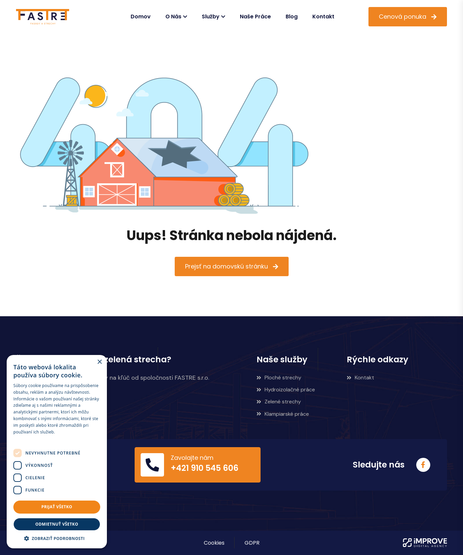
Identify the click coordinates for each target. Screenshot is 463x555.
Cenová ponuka (402, 16)
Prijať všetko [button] (56, 507)
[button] (56, 538)
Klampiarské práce (283, 413)
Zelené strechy (279, 401)
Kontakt (323, 16)
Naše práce (255, 16)
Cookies (214, 543)
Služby (210, 16)
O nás (173, 16)
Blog (292, 16)
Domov (141, 16)
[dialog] (57, 451)
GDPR (252, 543)
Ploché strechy (279, 377)
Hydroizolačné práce (286, 389)
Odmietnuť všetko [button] (56, 524)
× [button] (99, 362)
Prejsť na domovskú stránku (226, 266)
